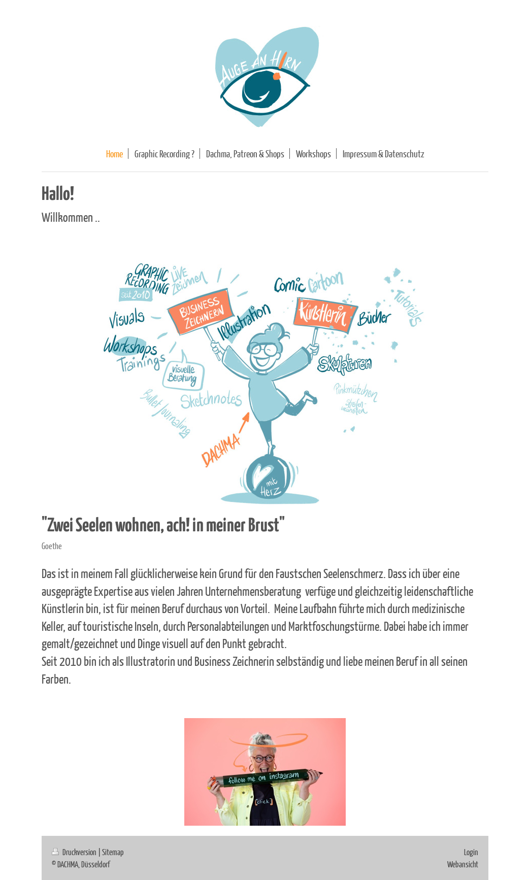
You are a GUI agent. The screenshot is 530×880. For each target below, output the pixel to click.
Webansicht (462, 864)
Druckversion (75, 852)
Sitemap (113, 852)
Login (471, 852)
